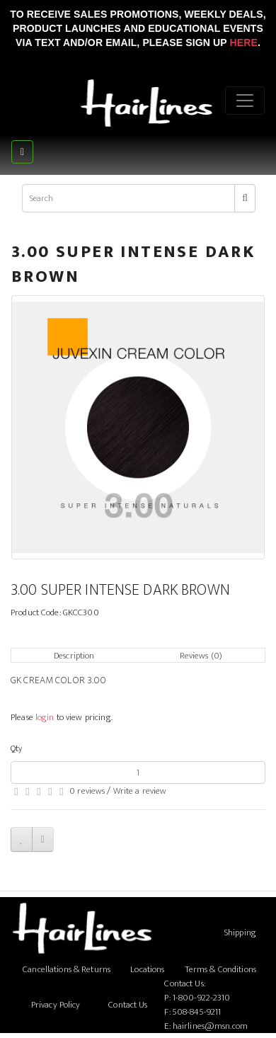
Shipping (240, 932)
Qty (16, 748)
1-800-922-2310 (202, 997)
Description (74, 655)
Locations (147, 969)
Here (243, 42)
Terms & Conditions (220, 969)
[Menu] (245, 100)
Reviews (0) (201, 655)
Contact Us (127, 1005)
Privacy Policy (56, 1005)
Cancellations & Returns (66, 969)
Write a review (140, 791)
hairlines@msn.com (210, 1026)
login (44, 717)
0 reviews (87, 791)
